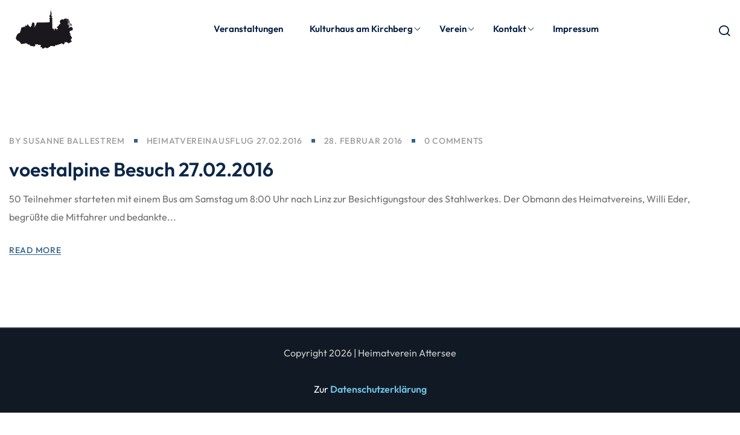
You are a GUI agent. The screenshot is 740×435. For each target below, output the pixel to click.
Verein (457, 28)
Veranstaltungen (248, 28)
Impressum (576, 28)
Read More (35, 251)
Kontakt (514, 28)
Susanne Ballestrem (74, 142)
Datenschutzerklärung (378, 389)
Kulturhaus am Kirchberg (365, 28)
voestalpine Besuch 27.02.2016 (141, 170)
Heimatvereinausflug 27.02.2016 (224, 142)
